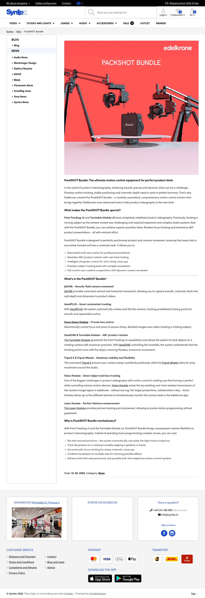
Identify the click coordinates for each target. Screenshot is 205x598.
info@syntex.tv (169, 514)
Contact (66, 3)
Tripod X (86, 362)
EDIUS (17, 74)
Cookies (68, 593)
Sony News (20, 96)
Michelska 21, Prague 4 (46, 502)
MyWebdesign (97, 593)
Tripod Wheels (170, 362)
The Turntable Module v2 (78, 340)
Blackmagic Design (25, 63)
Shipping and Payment (22, 556)
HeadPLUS (76, 309)
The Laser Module (74, 408)
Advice (51, 567)
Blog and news (55, 562)
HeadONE (125, 345)
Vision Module (120, 385)
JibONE (68, 291)
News (15, 51)
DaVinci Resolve (23, 68)
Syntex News (21, 102)
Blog (18, 31)
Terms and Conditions (21, 562)
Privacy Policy (17, 573)
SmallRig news (22, 91)
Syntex (9, 31)
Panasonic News (23, 85)
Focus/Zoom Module (76, 322)
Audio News (21, 57)
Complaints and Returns (23, 567)
